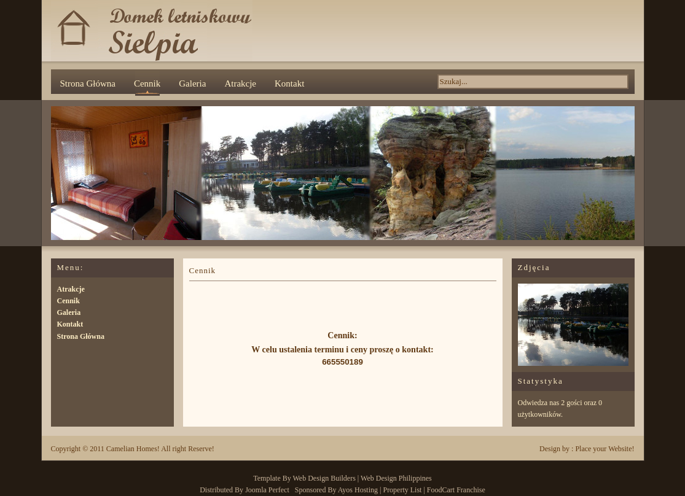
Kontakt (289, 83)
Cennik (147, 83)
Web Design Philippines (396, 478)
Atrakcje (240, 83)
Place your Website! (604, 448)
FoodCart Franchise (456, 490)
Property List (402, 490)
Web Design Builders (324, 478)
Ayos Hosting (358, 490)
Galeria (192, 83)
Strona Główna (87, 83)
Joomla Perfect (267, 490)
